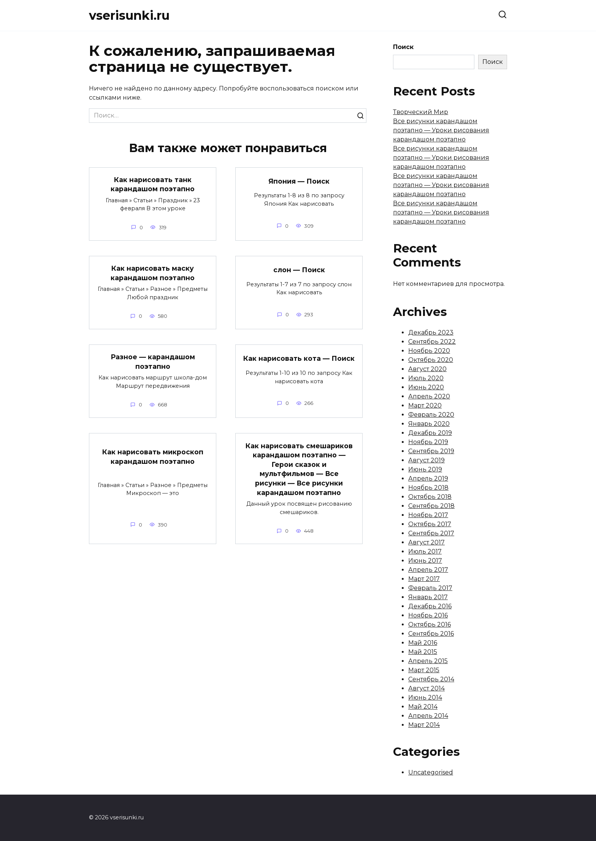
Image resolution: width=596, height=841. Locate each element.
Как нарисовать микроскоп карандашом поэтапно (152, 456)
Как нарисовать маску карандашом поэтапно (153, 273)
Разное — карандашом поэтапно (153, 361)
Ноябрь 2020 (429, 350)
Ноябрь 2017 (428, 515)
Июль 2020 (426, 378)
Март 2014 (424, 724)
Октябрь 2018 (430, 496)
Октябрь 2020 (430, 359)
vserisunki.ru (129, 15)
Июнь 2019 (425, 469)
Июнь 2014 (425, 697)
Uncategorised (430, 772)
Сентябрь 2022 (432, 341)
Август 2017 (426, 542)
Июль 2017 (425, 551)
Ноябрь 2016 (428, 615)
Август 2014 (426, 688)
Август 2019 (426, 460)
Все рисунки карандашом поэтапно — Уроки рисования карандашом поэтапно (441, 130)
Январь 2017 (428, 597)
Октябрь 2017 (429, 524)
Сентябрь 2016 (431, 633)
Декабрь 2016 (430, 606)
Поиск (403, 47)
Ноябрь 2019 (428, 442)
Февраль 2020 (431, 414)
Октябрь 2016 (429, 624)
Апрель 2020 (429, 396)
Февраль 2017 (430, 588)
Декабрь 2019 (430, 432)
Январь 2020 (429, 423)
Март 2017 (424, 578)
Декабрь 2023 (430, 332)
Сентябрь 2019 (431, 451)
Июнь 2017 (425, 560)
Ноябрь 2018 (428, 487)
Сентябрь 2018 (431, 505)
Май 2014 (422, 706)
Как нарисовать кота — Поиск (299, 358)
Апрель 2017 (428, 569)
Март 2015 (423, 670)
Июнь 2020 (426, 387)
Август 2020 (427, 369)
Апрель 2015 (428, 661)
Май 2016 (422, 642)
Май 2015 (422, 651)
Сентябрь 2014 (431, 679)
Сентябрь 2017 (431, 533)
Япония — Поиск (299, 181)
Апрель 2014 (428, 715)
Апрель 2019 (428, 478)
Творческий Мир (420, 112)
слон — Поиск (299, 270)
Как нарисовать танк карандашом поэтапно (153, 184)
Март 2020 (425, 405)
